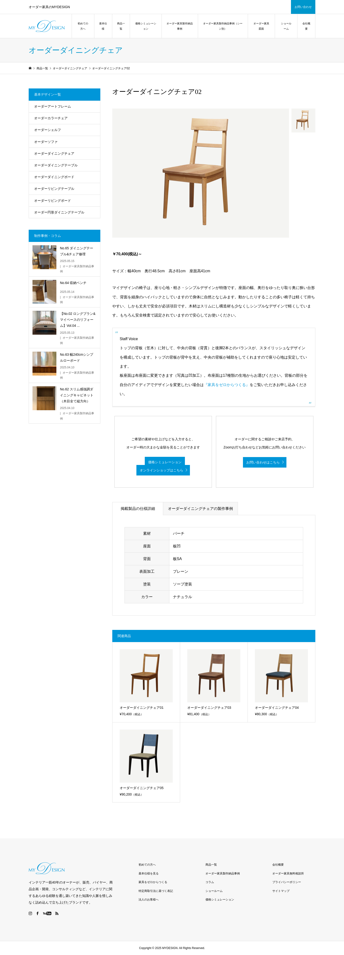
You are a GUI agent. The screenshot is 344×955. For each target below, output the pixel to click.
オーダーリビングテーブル (54, 189)
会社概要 (306, 26)
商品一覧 (121, 26)
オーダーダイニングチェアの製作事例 (200, 509)
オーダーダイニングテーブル (56, 165)
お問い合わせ (303, 7)
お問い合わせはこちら (263, 462)
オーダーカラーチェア (51, 118)
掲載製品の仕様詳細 (138, 509)
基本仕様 (103, 26)
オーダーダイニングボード (54, 177)
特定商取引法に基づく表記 (156, 891)
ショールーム (286, 26)
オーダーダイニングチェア (54, 153)
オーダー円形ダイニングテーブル (59, 212)
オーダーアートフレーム (52, 106)
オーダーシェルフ (47, 130)
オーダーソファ (46, 142)
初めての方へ (83, 26)
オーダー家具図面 (261, 26)
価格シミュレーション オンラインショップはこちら (160, 466)
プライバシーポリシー (286, 882)
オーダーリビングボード (52, 200)
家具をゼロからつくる (153, 882)
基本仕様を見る (149, 873)
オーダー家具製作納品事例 (180, 26)
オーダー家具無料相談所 (288, 873)
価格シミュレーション (145, 26)
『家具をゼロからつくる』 (227, 385)
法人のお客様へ (149, 899)
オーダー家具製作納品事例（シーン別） (222, 26)
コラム (209, 882)
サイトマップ (281, 891)
